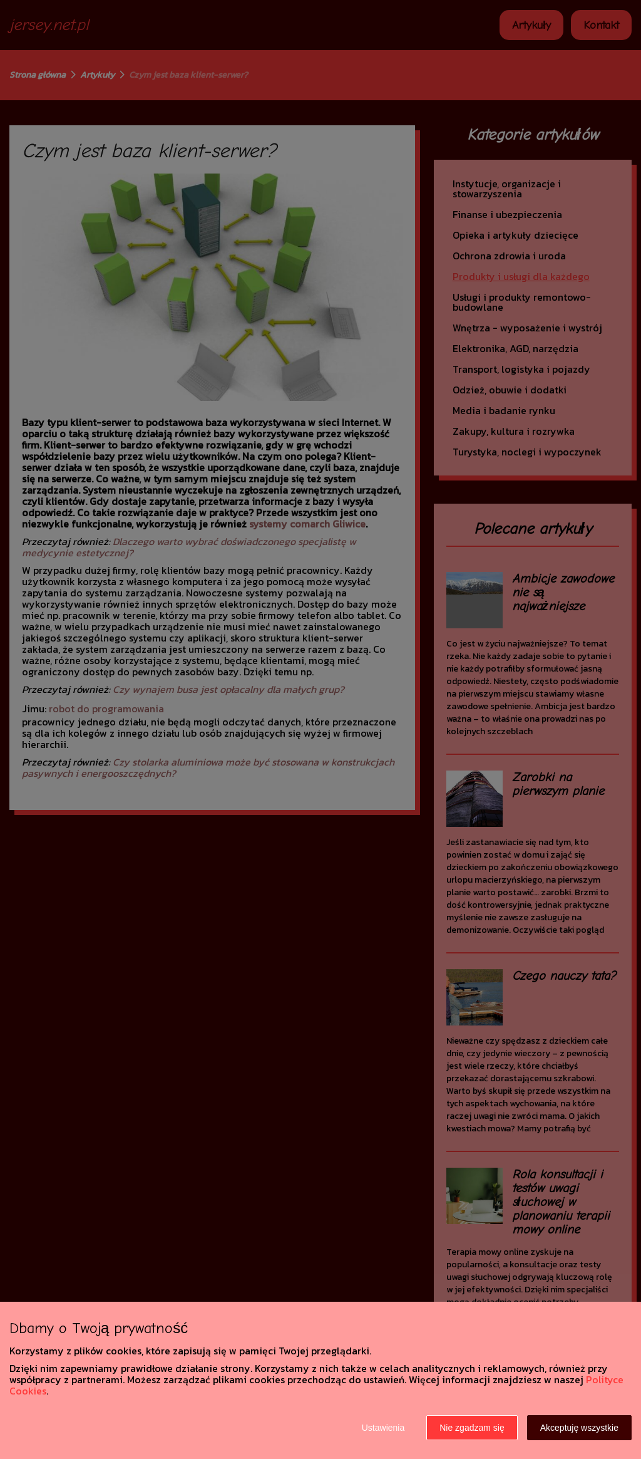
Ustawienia (383, 1428)
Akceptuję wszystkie (579, 1428)
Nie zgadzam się (472, 1428)
